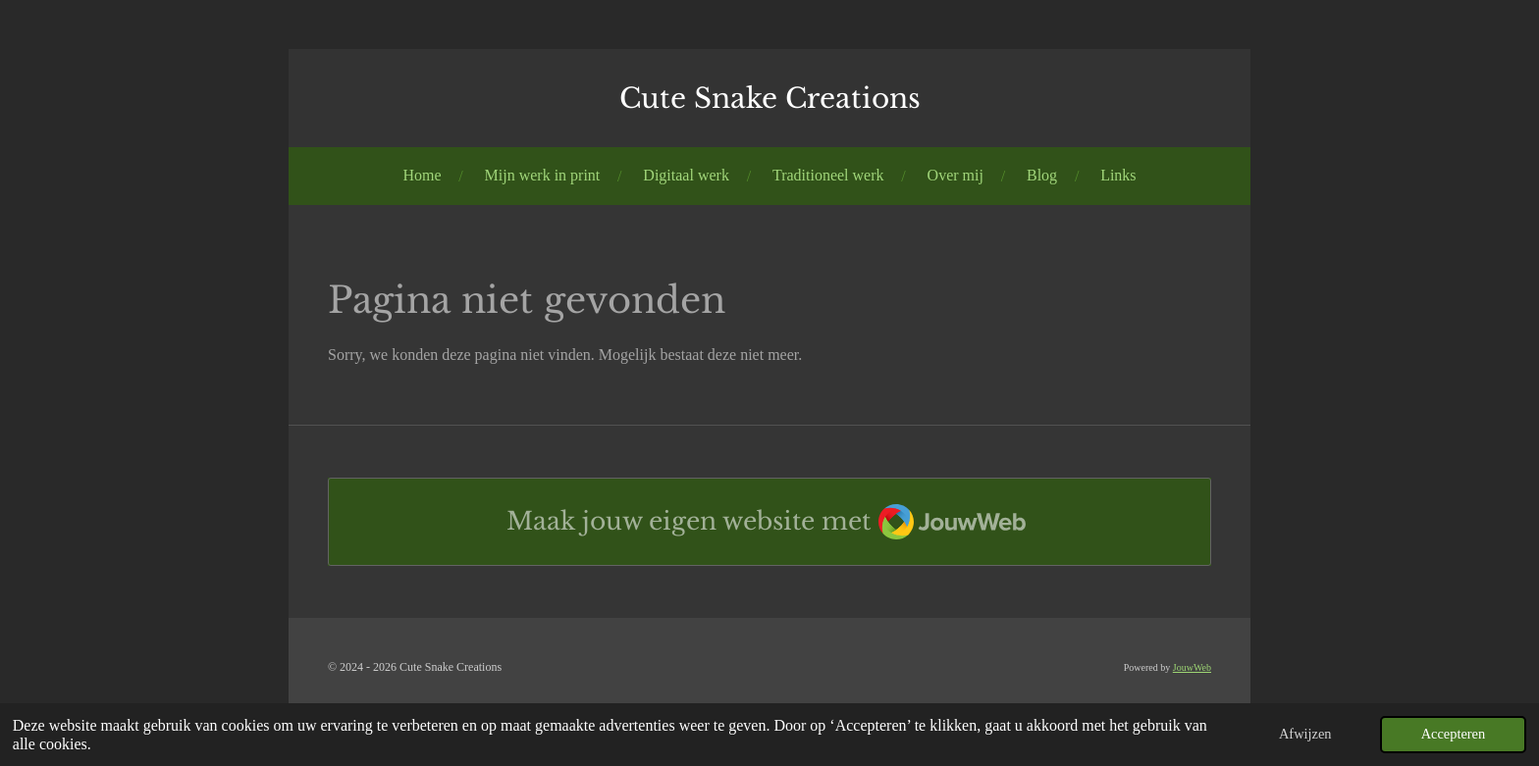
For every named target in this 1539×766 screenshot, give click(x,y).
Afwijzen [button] (1305, 733)
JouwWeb (1192, 667)
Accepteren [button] (1453, 733)
